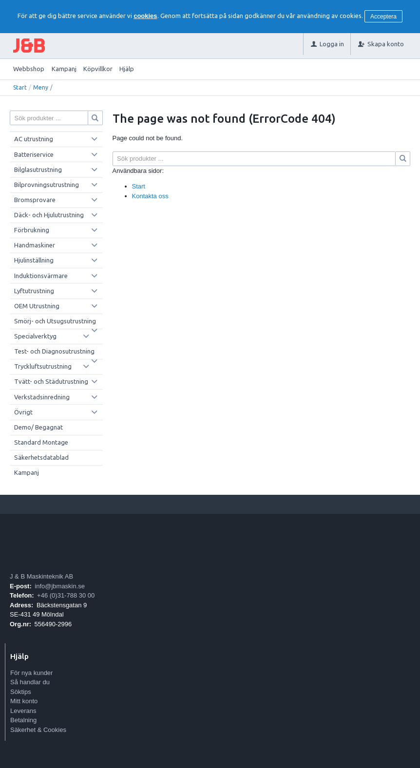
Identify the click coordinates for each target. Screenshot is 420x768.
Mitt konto (24, 701)
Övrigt (23, 412)
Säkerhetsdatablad (41, 457)
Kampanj (64, 68)
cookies (145, 15)
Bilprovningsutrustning (46, 184)
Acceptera (383, 16)
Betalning (23, 720)
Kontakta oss (150, 196)
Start (20, 87)
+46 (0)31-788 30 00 (66, 595)
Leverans (23, 710)
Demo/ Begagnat (38, 427)
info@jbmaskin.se (60, 586)
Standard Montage (41, 442)
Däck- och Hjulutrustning (49, 214)
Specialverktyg (35, 336)
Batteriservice (34, 154)
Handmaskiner (34, 245)
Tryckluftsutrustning (43, 366)
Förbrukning (31, 229)
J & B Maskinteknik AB (41, 576)
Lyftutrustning (34, 290)
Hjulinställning (34, 260)
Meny (40, 87)
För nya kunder (31, 672)
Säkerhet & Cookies (38, 729)
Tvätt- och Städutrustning (51, 381)
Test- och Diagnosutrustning (54, 351)
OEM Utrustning (36, 305)
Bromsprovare (35, 199)
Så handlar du (30, 682)
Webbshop (28, 68)
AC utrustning (33, 138)
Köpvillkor (98, 68)
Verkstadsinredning (42, 396)
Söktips (20, 691)
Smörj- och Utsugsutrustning (55, 321)
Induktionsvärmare (41, 275)
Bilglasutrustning (38, 169)
